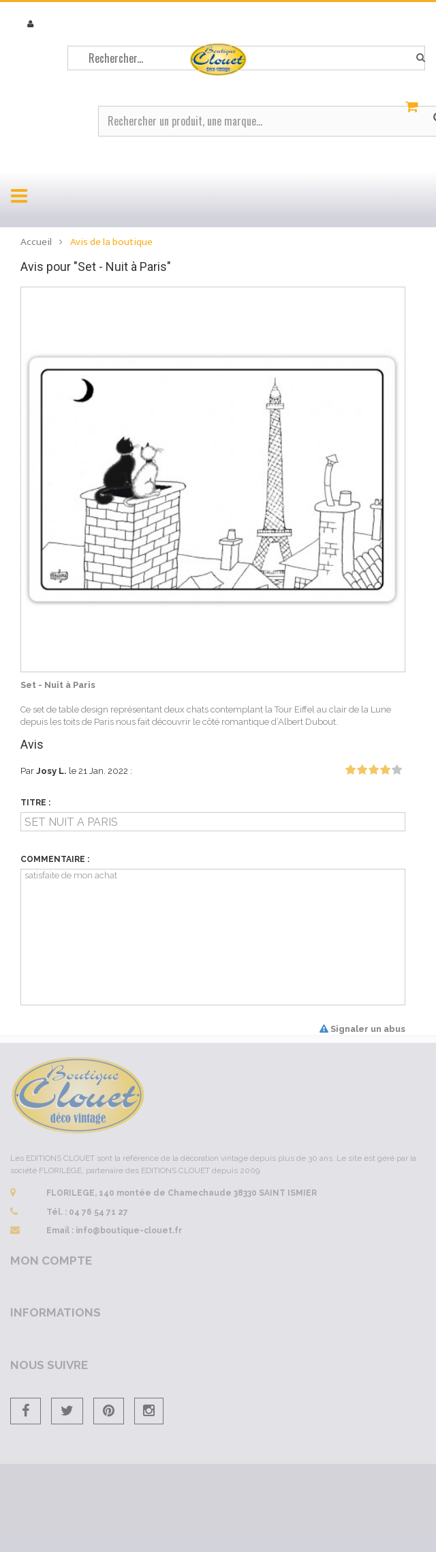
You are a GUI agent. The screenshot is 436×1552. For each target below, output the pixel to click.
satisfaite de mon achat (212, 937)
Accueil (36, 242)
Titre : (35, 802)
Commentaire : (54, 859)
